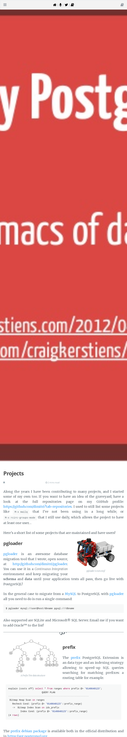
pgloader (10, 553)
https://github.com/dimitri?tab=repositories (37, 507)
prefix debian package (28, 730)
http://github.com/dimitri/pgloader (40, 563)
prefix (76, 657)
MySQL (70, 593)
